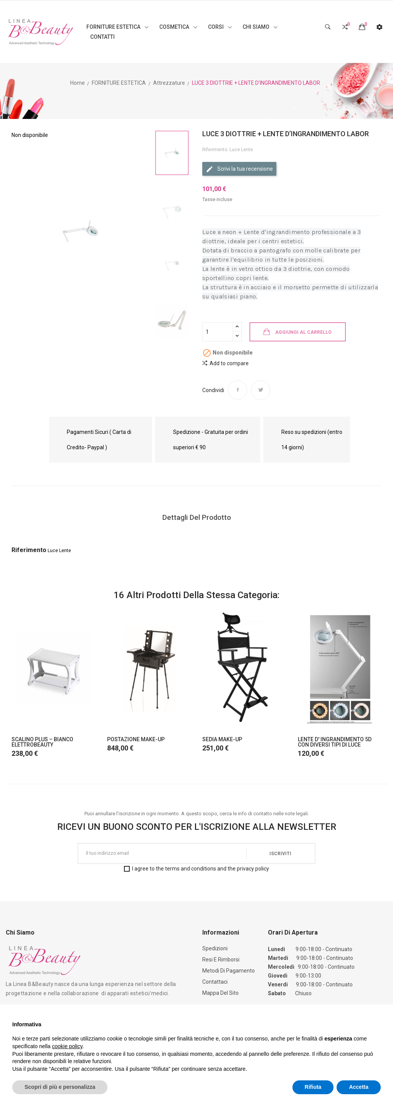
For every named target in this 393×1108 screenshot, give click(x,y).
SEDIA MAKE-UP (222, 739)
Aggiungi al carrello (303, 332)
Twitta (260, 390)
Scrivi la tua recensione (239, 169)
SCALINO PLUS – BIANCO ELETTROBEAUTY (42, 742)
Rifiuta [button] (313, 1087)
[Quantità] (217, 331)
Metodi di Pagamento (228, 971)
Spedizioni (215, 948)
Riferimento (29, 550)
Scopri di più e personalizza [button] (60, 1087)
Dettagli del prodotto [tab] (196, 517)
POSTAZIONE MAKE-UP (136, 739)
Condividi (237, 390)
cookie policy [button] (67, 1046)
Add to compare (225, 363)
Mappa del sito (220, 993)
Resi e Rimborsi (220, 959)
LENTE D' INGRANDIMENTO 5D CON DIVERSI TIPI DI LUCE (335, 742)
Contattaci (215, 982)
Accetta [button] (358, 1087)
